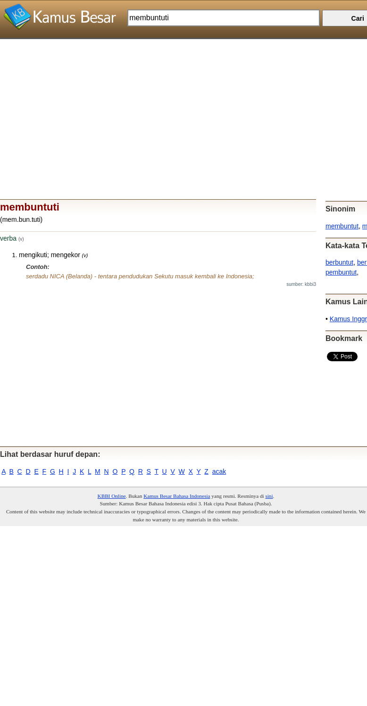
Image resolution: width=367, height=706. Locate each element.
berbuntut (339, 262)
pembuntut (341, 272)
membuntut (342, 226)
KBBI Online (112, 496)
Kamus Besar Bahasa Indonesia (176, 496)
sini (269, 496)
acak (219, 471)
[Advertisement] (180, 105)
